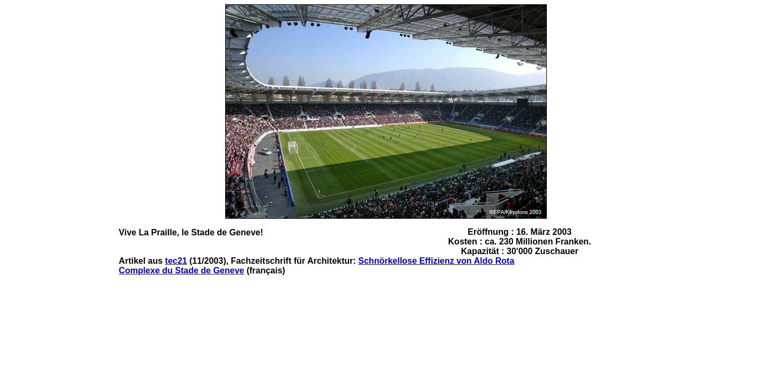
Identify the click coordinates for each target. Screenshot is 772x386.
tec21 (176, 260)
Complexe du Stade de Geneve (181, 270)
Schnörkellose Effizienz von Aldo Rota (436, 260)
